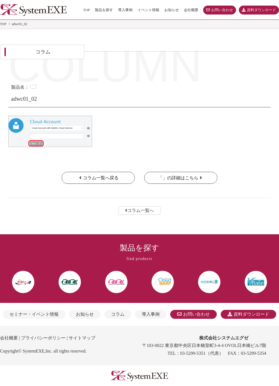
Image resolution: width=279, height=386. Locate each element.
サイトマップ (82, 338)
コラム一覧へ (139, 210)
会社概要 (9, 338)
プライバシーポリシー (43, 338)
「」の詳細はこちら (180, 177)
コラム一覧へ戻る (98, 177)
